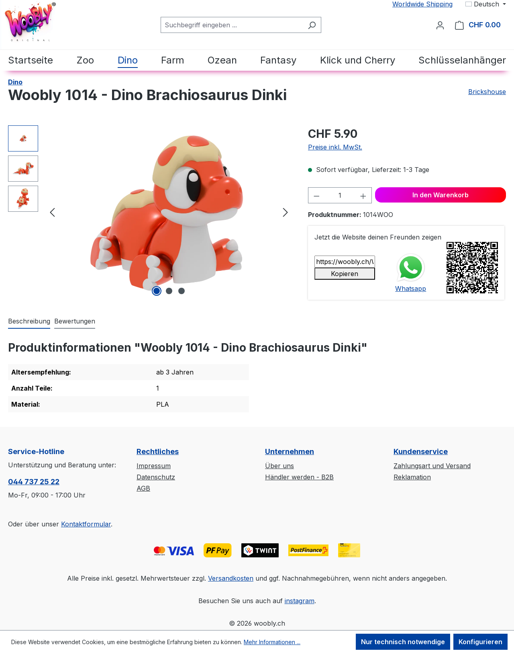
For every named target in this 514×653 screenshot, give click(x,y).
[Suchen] (311, 25)
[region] (150, 211)
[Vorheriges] (52, 212)
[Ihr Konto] (440, 25)
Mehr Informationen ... (272, 642)
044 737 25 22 (33, 481)
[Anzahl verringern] (316, 195)
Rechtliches (158, 451)
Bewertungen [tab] (74, 321)
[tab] (29, 321)
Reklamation (412, 477)
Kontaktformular (86, 524)
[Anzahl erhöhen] (363, 195)
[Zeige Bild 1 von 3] (156, 291)
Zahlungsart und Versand (432, 466)
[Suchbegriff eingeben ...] (232, 25)
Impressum (154, 466)
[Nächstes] (285, 212)
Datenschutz (156, 477)
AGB (143, 488)
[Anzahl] (339, 195)
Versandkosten (230, 578)
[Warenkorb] (478, 25)
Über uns (279, 466)
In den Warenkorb (440, 195)
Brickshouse (487, 92)
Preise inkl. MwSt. (335, 147)
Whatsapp (410, 289)
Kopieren (344, 274)
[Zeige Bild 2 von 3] (169, 291)
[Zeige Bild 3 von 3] (181, 291)
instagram (299, 601)
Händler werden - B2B (299, 477)
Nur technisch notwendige (403, 642)
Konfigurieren (480, 642)
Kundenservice (421, 451)
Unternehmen (289, 451)
